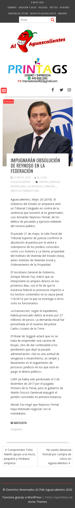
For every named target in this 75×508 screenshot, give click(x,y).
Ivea (23, 186)
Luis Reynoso (35, 186)
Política (54, 7)
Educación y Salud (27, 7)
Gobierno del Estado (18, 13)
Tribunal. (50, 186)
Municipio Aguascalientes (43, 13)
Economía (12, 7)
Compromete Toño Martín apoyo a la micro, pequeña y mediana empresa (20, 456)
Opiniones (64, 7)
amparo (44, 182)
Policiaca (43, 7)
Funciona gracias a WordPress (22, 497)
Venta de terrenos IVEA (25, 190)
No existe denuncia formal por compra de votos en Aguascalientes (57, 456)
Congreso (62, 13)
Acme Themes (37, 502)
